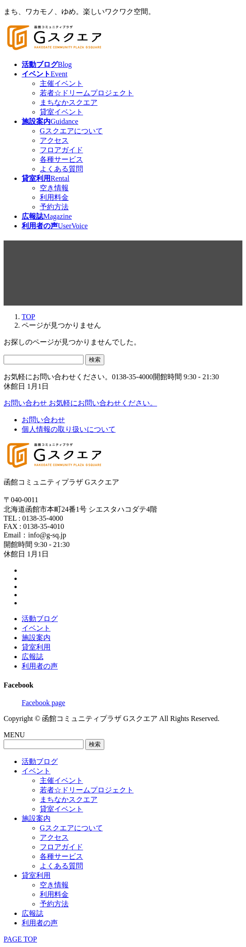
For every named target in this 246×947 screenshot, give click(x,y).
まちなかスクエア (68, 102)
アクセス (54, 140)
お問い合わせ (43, 420)
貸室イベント (61, 112)
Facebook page (43, 703)
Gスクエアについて (71, 131)
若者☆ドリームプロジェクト (87, 93)
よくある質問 (61, 169)
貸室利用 (36, 647)
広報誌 (32, 656)
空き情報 (54, 188)
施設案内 (36, 637)
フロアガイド (61, 150)
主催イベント (61, 83)
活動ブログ (40, 618)
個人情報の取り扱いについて (69, 429)
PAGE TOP (20, 939)
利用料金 (54, 197)
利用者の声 (40, 666)
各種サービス (61, 159)
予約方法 (54, 207)
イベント (36, 628)
